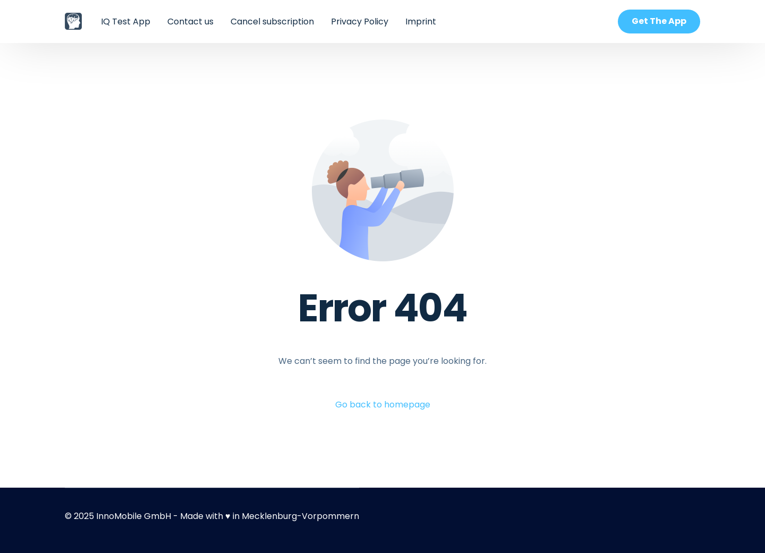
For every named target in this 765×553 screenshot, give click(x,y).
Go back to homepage (382, 404)
